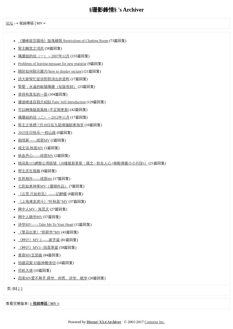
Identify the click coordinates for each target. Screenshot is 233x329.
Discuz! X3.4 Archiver (104, 322)
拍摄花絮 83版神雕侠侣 (37, 263)
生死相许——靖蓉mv (35, 178)
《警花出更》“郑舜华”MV (39, 232)
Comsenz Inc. (154, 322)
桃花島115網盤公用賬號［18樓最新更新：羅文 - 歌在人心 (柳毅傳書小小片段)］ (83, 163)
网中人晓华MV (30, 217)
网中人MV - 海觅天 (33, 209)
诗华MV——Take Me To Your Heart (45, 224)
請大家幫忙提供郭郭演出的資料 (44, 79)
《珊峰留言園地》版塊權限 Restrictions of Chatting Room (63, 41)
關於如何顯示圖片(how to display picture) (50, 71)
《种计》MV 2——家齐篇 (39, 240)
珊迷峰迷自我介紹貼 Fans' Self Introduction (52, 102)
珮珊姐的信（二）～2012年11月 (44, 117)
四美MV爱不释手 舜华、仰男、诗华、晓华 (52, 278)
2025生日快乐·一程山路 (37, 132)
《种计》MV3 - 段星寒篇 (38, 247)
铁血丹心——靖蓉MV (35, 155)
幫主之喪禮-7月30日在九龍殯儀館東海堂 (51, 125)
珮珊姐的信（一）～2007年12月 (44, 56)
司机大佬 (25, 270)
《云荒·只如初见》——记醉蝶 (42, 194)
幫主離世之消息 (31, 48)
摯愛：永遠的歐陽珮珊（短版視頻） (47, 87)
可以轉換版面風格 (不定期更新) (43, 110)
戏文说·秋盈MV (30, 148)
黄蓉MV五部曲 (30, 255)
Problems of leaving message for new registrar (52, 64)
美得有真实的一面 (33, 94)
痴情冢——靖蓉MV (34, 140)
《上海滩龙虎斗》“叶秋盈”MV (43, 201)
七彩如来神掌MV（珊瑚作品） (43, 186)
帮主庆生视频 (29, 171)
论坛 (9, 23)
